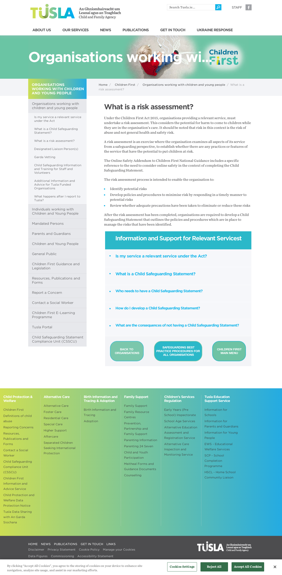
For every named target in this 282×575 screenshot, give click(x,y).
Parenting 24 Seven (138, 446)
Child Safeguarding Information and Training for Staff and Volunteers (57, 169)
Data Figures (38, 556)
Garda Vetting (44, 157)
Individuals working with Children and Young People (55, 211)
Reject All (214, 569)
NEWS (105, 30)
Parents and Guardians (51, 234)
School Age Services (179, 421)
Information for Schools (215, 412)
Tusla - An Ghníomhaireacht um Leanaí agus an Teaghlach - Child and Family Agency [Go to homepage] (75, 11)
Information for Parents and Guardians (221, 424)
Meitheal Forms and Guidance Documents (140, 466)
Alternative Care (56, 405)
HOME (33, 544)
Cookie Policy (89, 549)
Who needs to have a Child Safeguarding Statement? (158, 291)
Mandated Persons (48, 224)
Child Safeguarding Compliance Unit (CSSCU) (17, 467)
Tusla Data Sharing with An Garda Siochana (17, 517)
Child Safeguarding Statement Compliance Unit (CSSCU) (57, 339)
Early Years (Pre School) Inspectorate (180, 412)
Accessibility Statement (95, 556)
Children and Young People (55, 244)
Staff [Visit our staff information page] (237, 7)
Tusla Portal (42, 327)
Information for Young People (221, 435)
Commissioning (62, 556)
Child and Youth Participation (136, 455)
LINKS (111, 544)
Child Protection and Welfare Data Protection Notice (18, 500)
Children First (125, 84)
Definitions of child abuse (17, 418)
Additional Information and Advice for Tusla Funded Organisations (54, 184)
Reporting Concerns (18, 427)
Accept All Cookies (248, 569)
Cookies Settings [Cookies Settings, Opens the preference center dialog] (182, 569)
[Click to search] (218, 7)
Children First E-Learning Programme (53, 315)
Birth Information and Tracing (100, 412)
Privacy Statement (62, 549)
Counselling (132, 475)
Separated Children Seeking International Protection (60, 448)
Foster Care (52, 412)
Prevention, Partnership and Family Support (136, 429)
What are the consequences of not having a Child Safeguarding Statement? (177, 325)
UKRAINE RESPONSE (215, 30)
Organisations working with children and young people (184, 84)
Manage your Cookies (119, 549)
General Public (44, 254)
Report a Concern (47, 293)
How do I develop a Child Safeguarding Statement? (157, 308)
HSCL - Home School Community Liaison (220, 475)
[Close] (275, 569)
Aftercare (51, 436)
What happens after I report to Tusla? (57, 198)
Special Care (53, 424)
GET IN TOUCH (172, 30)
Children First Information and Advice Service (15, 484)
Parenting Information (140, 440)
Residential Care (56, 418)
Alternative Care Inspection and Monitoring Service (178, 449)
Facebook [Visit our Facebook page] (248, 7)
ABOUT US (41, 30)
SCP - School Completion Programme (214, 461)
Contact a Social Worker (52, 303)
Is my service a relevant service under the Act (57, 118)
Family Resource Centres (136, 414)
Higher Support (55, 430)
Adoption (91, 421)
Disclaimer (36, 549)
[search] (191, 7)
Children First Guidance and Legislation (56, 266)
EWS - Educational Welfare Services (218, 446)
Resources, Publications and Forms (56, 280)
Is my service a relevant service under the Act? (161, 256)
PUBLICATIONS (135, 30)
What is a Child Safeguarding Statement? (56, 130)
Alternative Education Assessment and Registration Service (180, 433)
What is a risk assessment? (54, 140)
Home (103, 84)
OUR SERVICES (75, 30)
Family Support (135, 405)
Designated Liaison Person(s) (56, 149)
